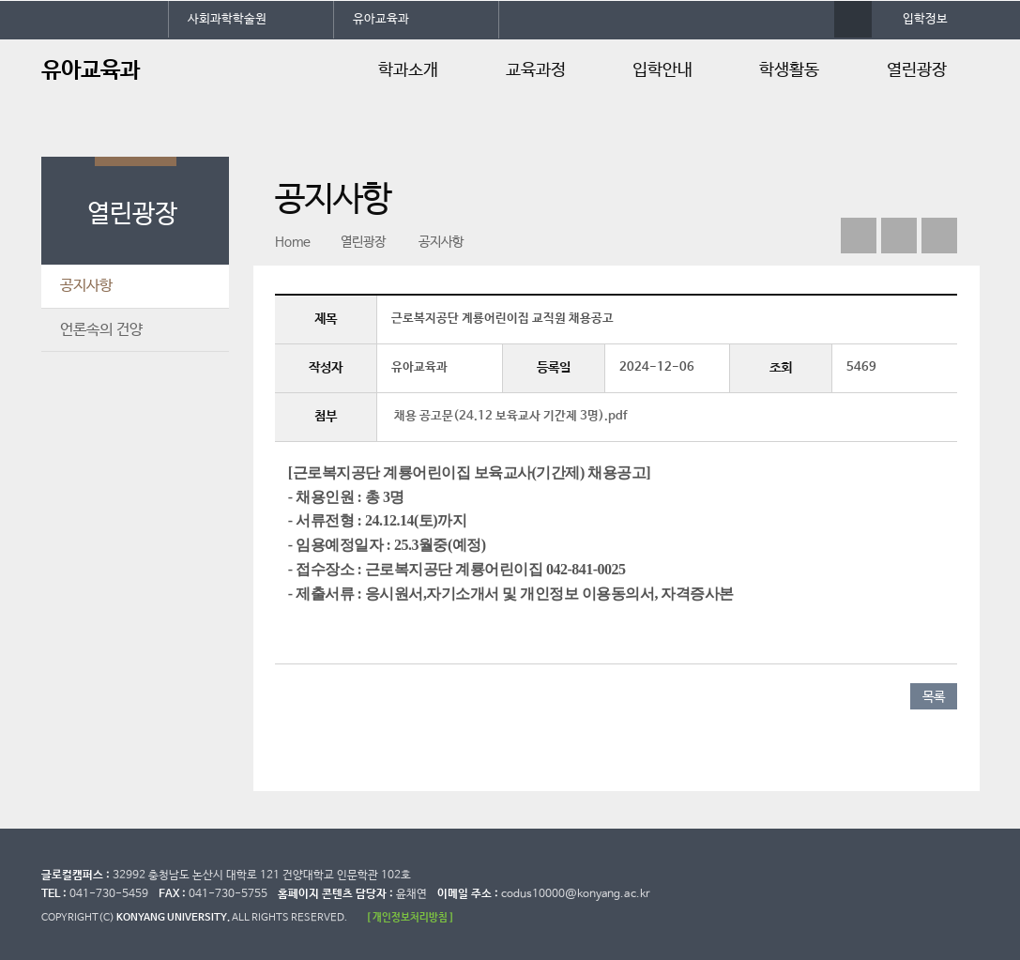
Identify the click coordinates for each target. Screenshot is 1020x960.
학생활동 (789, 70)
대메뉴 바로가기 (0, 0)
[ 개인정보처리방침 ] (410, 917)
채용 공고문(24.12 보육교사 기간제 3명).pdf (510, 416)
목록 (933, 697)
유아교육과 (381, 19)
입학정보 (925, 19)
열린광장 (917, 70)
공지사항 (86, 286)
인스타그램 (899, 235)
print (939, 235)
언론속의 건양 (101, 330)
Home (293, 242)
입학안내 (662, 70)
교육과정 (536, 70)
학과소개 (408, 70)
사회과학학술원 (227, 19)
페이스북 (858, 235)
